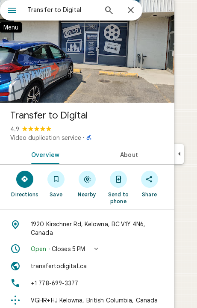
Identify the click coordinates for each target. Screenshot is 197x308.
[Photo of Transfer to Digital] (87, 51)
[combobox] (62, 10)
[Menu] (12, 11)
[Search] (109, 11)
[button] (87, 249)
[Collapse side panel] (179, 154)
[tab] (43, 154)
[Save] (56, 183)
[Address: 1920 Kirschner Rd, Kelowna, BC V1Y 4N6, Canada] (87, 228)
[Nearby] (87, 183)
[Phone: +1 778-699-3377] (87, 283)
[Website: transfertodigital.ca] (87, 266)
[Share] (149, 183)
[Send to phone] (118, 187)
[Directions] (25, 183)
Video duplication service (45, 138)
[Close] (130, 10)
